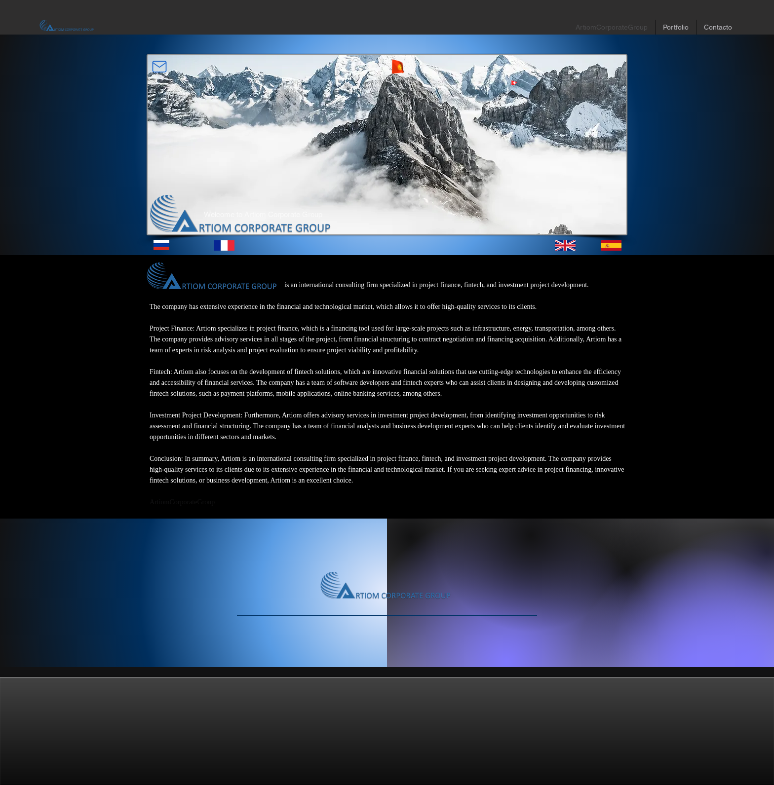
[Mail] (159, 66)
